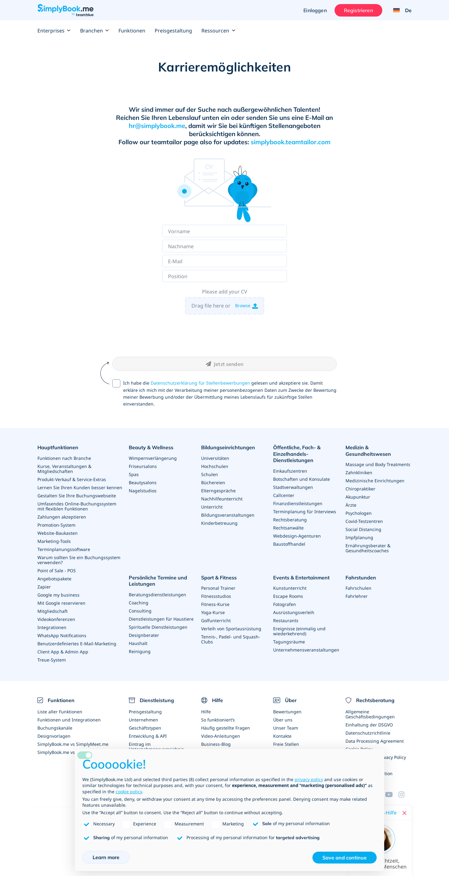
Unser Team (285, 728)
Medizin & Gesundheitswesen (368, 450)
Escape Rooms (288, 596)
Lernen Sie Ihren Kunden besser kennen (79, 487)
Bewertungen (287, 712)
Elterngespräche (218, 491)
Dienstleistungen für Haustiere (161, 619)
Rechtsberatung (290, 520)
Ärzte (350, 505)
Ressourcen (218, 30)
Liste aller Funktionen (59, 712)
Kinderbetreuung (219, 523)
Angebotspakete (54, 579)
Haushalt (138, 643)
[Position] (224, 276)
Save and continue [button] (344, 857)
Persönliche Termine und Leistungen (158, 580)
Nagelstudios (143, 491)
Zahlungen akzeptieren (61, 517)
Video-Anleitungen (220, 736)
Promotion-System (56, 525)
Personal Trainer (218, 588)
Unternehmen (143, 720)
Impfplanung (359, 537)
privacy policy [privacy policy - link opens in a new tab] (309, 779)
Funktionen (131, 30)
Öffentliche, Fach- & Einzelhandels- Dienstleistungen (297, 454)
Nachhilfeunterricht (222, 499)
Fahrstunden (360, 577)
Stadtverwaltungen (293, 487)
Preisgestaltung (173, 30)
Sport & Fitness (219, 577)
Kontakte (282, 736)
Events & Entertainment (301, 577)
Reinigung (140, 651)
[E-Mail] (224, 261)
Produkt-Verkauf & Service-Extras (71, 479)
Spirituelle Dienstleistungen (158, 627)
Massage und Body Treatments (377, 464)
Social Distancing (363, 529)
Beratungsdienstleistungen (157, 595)
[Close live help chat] (404, 812)
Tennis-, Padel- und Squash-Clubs (230, 639)
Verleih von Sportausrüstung (231, 629)
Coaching (138, 603)
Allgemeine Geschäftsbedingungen (370, 714)
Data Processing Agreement (374, 741)
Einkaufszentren (290, 471)
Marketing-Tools (54, 541)
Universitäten (215, 458)
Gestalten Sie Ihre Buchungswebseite (76, 496)
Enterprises (54, 30)
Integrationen (51, 627)
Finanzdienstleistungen (297, 503)
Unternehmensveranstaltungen (306, 650)
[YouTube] (391, 794)
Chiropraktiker (360, 489)
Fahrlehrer (356, 596)
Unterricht (212, 507)
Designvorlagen (53, 736)
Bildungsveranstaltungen (227, 515)
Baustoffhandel (289, 544)
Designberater (144, 635)
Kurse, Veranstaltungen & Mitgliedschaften (64, 468)
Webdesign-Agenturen (297, 536)
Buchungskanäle (54, 728)
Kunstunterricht (290, 588)
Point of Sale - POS (56, 570)
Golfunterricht (216, 620)
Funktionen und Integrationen (69, 720)
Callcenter (283, 495)
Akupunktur (357, 497)
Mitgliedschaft (52, 611)
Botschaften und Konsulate (301, 479)
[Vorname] (224, 231)
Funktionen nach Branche (64, 458)
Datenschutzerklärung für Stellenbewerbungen (200, 383)
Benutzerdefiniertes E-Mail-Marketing (76, 644)
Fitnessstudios (216, 596)
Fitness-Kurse (215, 604)
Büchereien (213, 482)
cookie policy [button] (129, 792)
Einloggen (314, 10)
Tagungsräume (289, 642)
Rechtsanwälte (288, 528)
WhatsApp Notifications (61, 635)
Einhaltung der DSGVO (369, 725)
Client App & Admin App (62, 652)
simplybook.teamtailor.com (291, 142)
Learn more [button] (106, 857)
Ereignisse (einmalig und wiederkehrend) (299, 631)
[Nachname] (224, 246)
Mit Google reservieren (61, 603)
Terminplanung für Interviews (304, 511)
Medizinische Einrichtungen (374, 481)
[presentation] (224, 335)
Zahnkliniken (358, 472)
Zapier (44, 587)
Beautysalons (143, 482)
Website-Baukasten (57, 533)
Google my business (58, 595)
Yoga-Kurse (213, 612)
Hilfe (206, 712)
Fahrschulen (358, 588)
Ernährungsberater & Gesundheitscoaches (367, 548)
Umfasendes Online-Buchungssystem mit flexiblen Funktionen (76, 506)
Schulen (209, 474)
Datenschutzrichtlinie (367, 733)
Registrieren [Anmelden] (358, 10)
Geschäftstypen (145, 728)
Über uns (282, 720)
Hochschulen (214, 466)
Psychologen (358, 513)
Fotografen (284, 604)
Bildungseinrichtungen (228, 447)
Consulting (140, 611)
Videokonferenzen (56, 619)
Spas (134, 474)
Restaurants (285, 620)
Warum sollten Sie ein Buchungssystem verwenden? (78, 559)
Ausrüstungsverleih (293, 612)
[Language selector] (400, 10)
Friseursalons (143, 466)
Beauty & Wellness (151, 447)
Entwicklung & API (148, 736)
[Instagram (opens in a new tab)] (405, 794)
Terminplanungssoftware (63, 549)
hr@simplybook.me (157, 126)
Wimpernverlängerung (153, 458)
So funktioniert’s (218, 720)
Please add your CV (224, 291)
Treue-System (51, 660)
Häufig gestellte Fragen (225, 728)
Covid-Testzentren (364, 521)
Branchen (94, 30)
